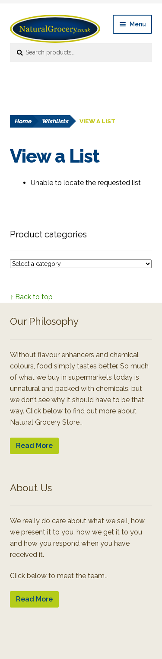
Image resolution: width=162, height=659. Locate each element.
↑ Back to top (31, 297)
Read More (34, 445)
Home (22, 121)
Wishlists (54, 121)
